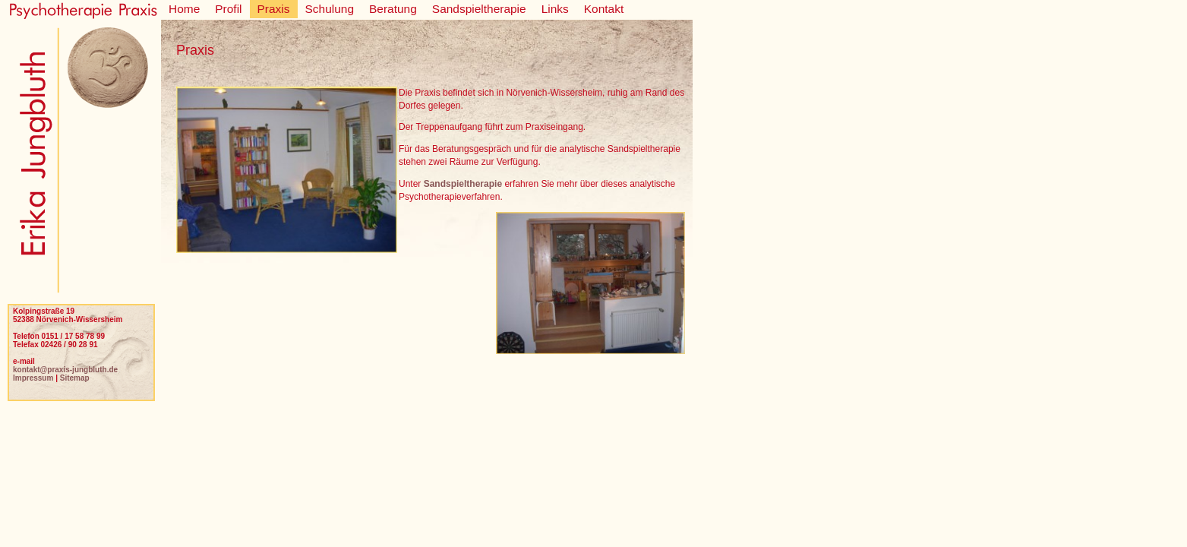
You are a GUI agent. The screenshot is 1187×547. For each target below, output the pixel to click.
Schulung (330, 8)
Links (555, 8)
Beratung (393, 8)
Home (184, 8)
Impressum (33, 378)
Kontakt (603, 8)
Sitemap (75, 378)
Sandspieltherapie (479, 8)
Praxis (273, 8)
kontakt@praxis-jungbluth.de (65, 369)
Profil (228, 8)
